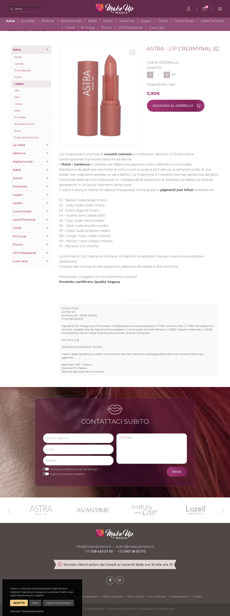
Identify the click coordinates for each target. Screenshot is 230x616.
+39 (98, 551)
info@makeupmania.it (93, 546)
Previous (9, 509)
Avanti (108, 21)
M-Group (88, 28)
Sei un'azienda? (157, 596)
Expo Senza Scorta (26, 137)
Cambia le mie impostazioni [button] (58, 603)
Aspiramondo (71, 21)
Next (220, 509)
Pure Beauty (22, 70)
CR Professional (130, 28)
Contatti (197, 596)
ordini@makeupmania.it (135, 546)
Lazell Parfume (212, 21)
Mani (17, 110)
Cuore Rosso (184, 21)
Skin (17, 97)
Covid (69, 28)
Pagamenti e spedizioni (84, 596)
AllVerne (47, 21)
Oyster (163, 21)
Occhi (18, 77)
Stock (18, 57)
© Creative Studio (164, 608)
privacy (92, 469)
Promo (106, 28)
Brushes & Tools (24, 124)
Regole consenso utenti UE (33, 611)
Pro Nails (20, 117)
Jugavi (146, 21)
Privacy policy (15, 611)
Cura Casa (157, 28)
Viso (16, 90)
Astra (10, 21)
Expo (17, 130)
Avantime (126, 21)
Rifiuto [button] (35, 603)
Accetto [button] (19, 603)
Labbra (19, 83)
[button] (132, 52)
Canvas (18, 63)
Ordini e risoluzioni (112, 596)
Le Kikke (28, 21)
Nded (92, 21)
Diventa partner (179, 596)
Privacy (132, 608)
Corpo (18, 103)
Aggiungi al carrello (178, 105)
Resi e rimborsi (135, 596)
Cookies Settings (116, 608)
